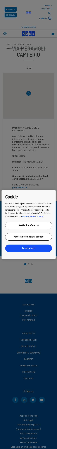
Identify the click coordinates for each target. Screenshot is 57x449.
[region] (28, 224)
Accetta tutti (28, 248)
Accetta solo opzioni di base (28, 236)
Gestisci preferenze (28, 225)
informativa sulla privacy (32, 216)
